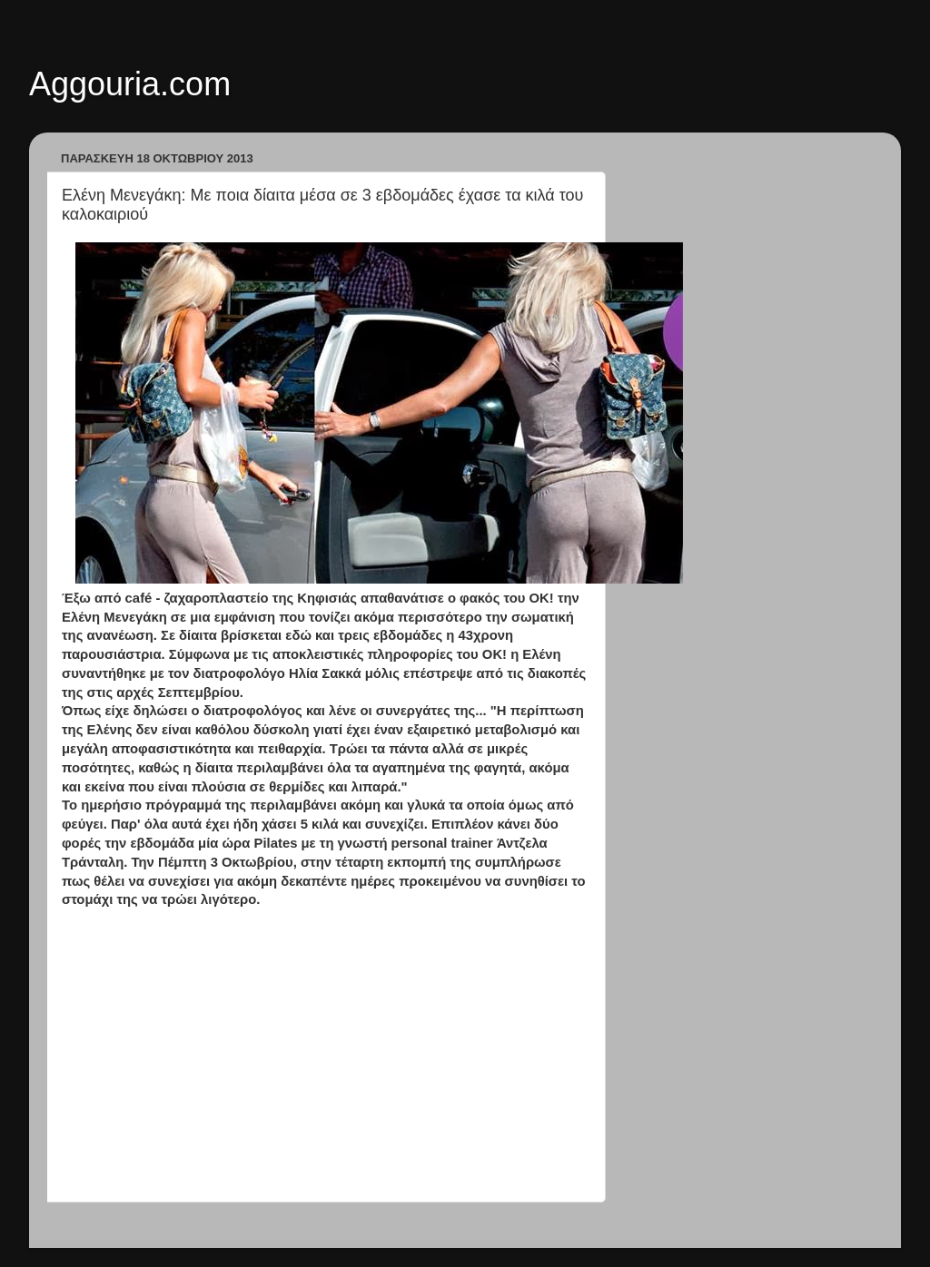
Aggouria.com (130, 84)
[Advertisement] (324, 1055)
